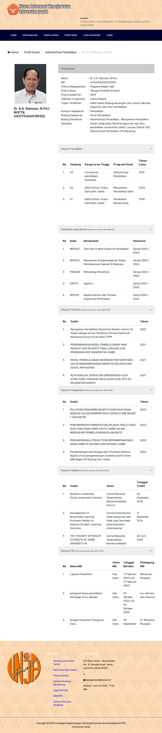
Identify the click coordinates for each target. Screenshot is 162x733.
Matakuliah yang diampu (87, 229)
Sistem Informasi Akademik (62, 703)
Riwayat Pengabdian (87, 390)
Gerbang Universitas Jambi (63, 663)
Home (13, 52)
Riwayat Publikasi (85, 470)
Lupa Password (91, 35)
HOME (14, 35)
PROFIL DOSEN (51, 35)
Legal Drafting (60, 690)
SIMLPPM (57, 696)
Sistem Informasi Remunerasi (62, 683)
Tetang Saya (68, 68)
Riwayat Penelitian (85, 309)
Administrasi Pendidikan (61, 52)
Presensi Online (61, 675)
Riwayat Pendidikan (71, 148)
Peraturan (71, 35)
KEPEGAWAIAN (30, 35)
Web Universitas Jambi (65, 670)
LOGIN (110, 35)
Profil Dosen (32, 52)
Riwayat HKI (82, 550)
